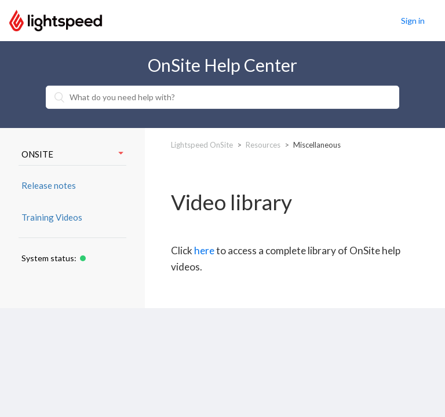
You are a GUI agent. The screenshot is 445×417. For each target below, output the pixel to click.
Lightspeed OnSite (202, 144)
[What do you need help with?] (222, 97)
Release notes (48, 185)
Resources (263, 144)
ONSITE (72, 154)
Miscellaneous (317, 144)
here (204, 250)
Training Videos (51, 217)
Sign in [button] (413, 20)
